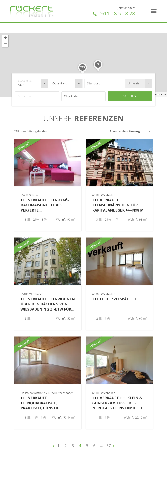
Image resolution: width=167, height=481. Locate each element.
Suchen (129, 96)
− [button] (5, 44)
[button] (153, 11)
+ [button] (5, 38)
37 (108, 445)
